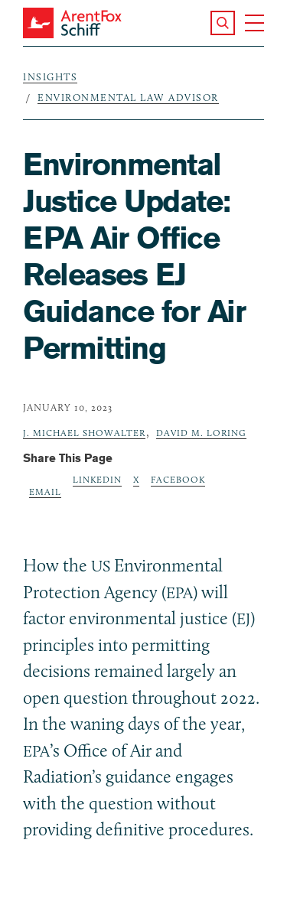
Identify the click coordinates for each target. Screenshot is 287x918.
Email (45, 491)
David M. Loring (201, 432)
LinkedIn (97, 479)
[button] (222, 23)
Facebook (178, 479)
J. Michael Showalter (84, 432)
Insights (50, 76)
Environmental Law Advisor (128, 97)
